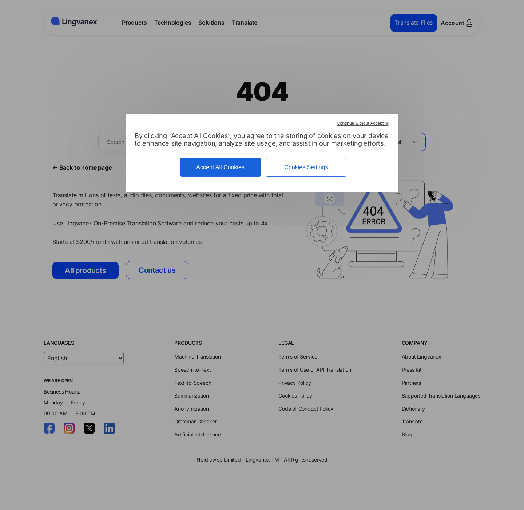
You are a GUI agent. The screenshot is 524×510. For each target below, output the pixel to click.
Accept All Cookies (220, 167)
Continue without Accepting (363, 123)
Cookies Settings (306, 167)
